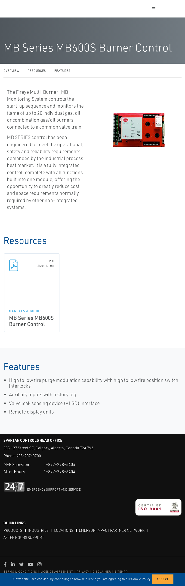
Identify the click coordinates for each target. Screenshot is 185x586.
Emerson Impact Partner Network (112, 530)
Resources (37, 70)
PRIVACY (83, 571)
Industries (38, 530)
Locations (63, 530)
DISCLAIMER (101, 571)
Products (12, 530)
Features (62, 70)
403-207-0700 (28, 455)
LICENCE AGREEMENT (57, 571)
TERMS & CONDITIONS (20, 571)
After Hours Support (23, 537)
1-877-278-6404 (59, 464)
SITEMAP (120, 571)
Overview (11, 70)
